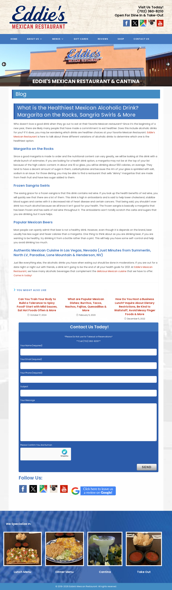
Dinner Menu (64, 572)
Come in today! (23, 275)
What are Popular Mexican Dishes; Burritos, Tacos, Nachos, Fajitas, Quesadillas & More (85, 304)
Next (167, 64)
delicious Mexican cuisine (111, 271)
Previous (4, 64)
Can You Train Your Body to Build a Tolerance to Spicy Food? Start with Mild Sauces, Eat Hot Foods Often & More (37, 304)
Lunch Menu (22, 572)
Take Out (144, 572)
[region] (86, 65)
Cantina (105, 572)
